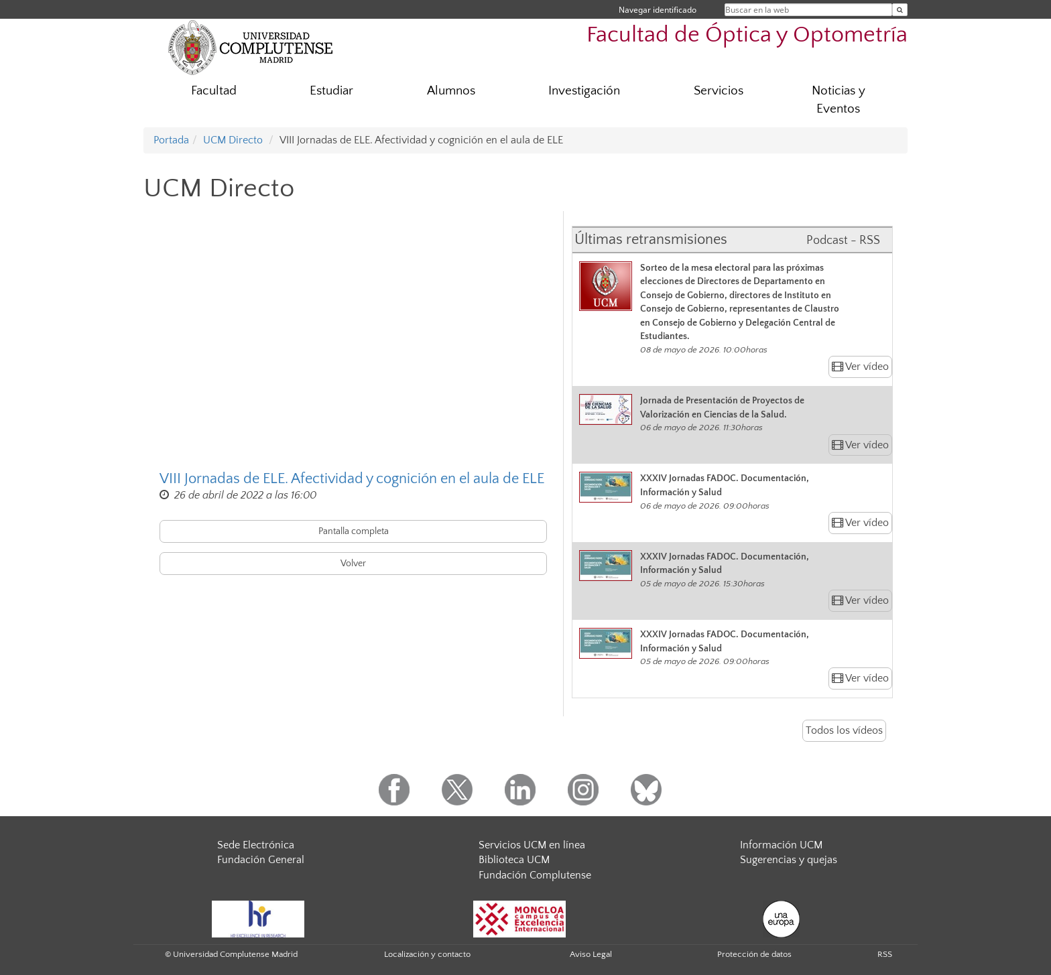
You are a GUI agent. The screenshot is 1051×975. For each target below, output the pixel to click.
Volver (353, 563)
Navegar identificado (657, 9)
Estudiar (331, 91)
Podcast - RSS (843, 240)
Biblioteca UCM (514, 860)
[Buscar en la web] (900, 9)
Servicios (718, 91)
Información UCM (781, 845)
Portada (171, 140)
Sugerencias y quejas (788, 860)
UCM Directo (233, 140)
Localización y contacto (427, 954)
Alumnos (451, 91)
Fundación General (260, 860)
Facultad (214, 91)
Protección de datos (754, 954)
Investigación (584, 91)
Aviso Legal (591, 954)
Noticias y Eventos (838, 100)
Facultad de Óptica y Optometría (747, 35)
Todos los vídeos (844, 730)
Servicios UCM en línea (532, 845)
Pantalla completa (353, 531)
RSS (884, 954)
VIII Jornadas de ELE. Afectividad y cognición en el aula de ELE (352, 478)
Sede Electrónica (255, 845)
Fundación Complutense (535, 875)
